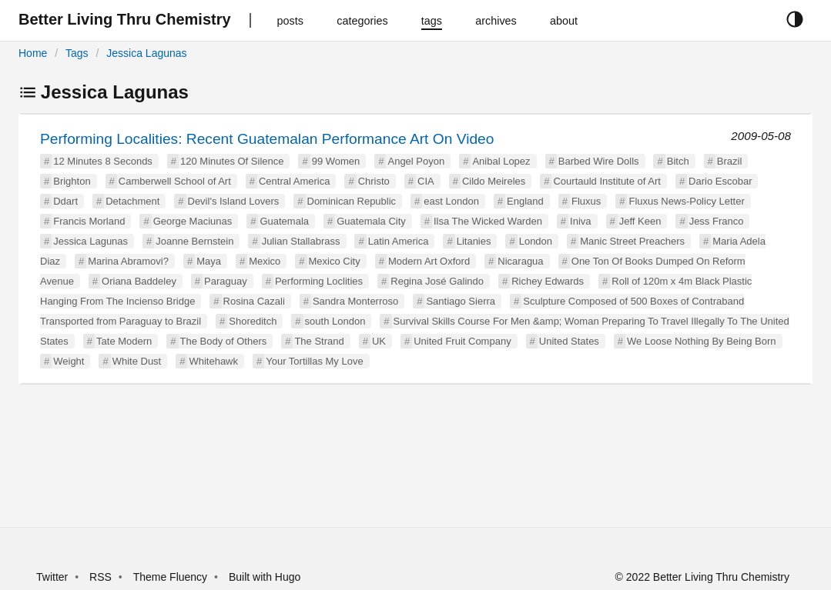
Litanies (474, 241)
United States (569, 341)
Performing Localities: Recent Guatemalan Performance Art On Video (267, 139)
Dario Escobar (720, 181)
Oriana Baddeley (139, 281)
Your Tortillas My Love (314, 361)
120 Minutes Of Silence (231, 161)
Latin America (398, 241)
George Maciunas (193, 221)
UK (379, 341)
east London (451, 201)
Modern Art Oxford (429, 261)
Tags (77, 53)
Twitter (52, 577)
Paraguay (225, 281)
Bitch (678, 161)
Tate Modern (124, 341)
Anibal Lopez (501, 161)
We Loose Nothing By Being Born (701, 341)
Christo (374, 181)
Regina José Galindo (437, 281)
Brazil (729, 161)
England (525, 201)
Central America (294, 181)
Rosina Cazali (254, 301)
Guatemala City (371, 221)
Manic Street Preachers (632, 241)
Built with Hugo (264, 577)
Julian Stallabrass (301, 241)
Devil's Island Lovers (234, 201)
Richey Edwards (547, 281)
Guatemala (284, 221)
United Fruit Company (462, 341)
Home (32, 53)
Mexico (264, 261)
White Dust (137, 361)
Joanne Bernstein (194, 241)
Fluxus (586, 201)
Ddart (65, 201)
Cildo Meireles (493, 181)
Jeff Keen (640, 221)
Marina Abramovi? (128, 261)
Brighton (71, 181)
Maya (208, 261)
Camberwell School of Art (175, 181)
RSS (100, 577)
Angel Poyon (415, 161)
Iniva (580, 221)
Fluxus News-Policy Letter (686, 201)
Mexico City (334, 261)
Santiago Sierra (460, 301)
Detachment (132, 201)
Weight (68, 361)
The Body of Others (223, 341)
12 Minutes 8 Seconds (102, 161)
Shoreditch (252, 321)
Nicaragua (520, 261)
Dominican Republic (352, 201)
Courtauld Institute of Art (606, 181)
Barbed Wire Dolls (598, 161)
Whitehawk (213, 361)
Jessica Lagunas (146, 53)
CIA (425, 181)
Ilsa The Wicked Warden (488, 221)
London (535, 241)
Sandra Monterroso (355, 301)
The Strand (318, 341)
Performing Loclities (319, 281)
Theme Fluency (171, 577)
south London (335, 321)
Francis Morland (89, 221)
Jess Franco (716, 221)
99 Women (336, 161)
